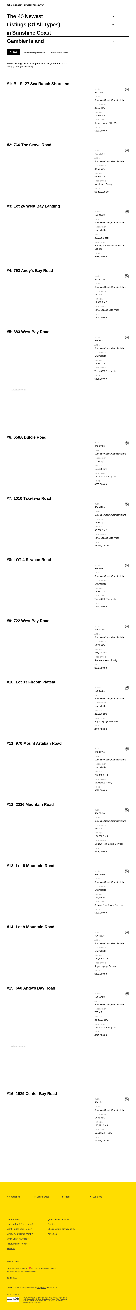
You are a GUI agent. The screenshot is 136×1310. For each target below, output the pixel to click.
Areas (68, 1196)
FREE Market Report (17, 1243)
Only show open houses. (58, 53)
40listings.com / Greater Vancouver (25, 5)
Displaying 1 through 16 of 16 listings (20, 67)
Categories (14, 1196)
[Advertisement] (68, 408)
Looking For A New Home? (20, 1224)
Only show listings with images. (33, 53)
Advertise (52, 1234)
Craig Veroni (41, 1288)
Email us (52, 1224)
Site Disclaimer (12, 1278)
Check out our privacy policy (61, 1229)
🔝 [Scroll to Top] (131, 1302)
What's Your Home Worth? (20, 1234)
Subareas (97, 1196)
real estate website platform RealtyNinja (21, 1271)
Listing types (43, 1196)
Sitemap (11, 1248)
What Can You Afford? (18, 1238)
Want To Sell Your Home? (19, 1229)
